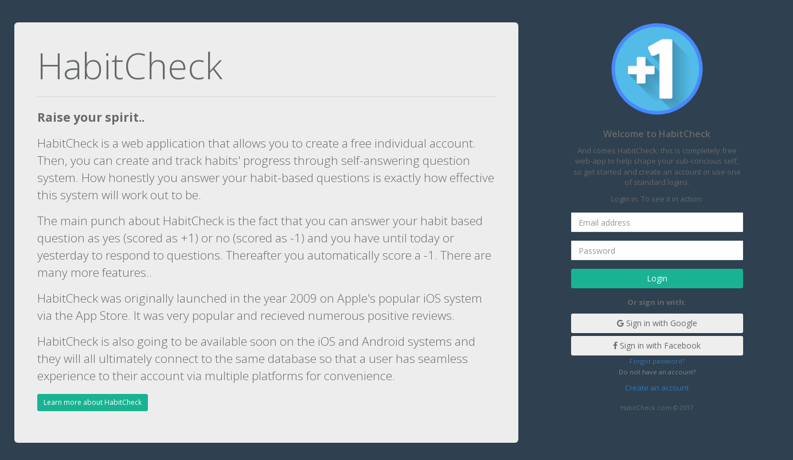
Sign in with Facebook (657, 345)
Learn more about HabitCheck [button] (93, 402)
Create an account (657, 387)
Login (657, 278)
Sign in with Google (657, 323)
